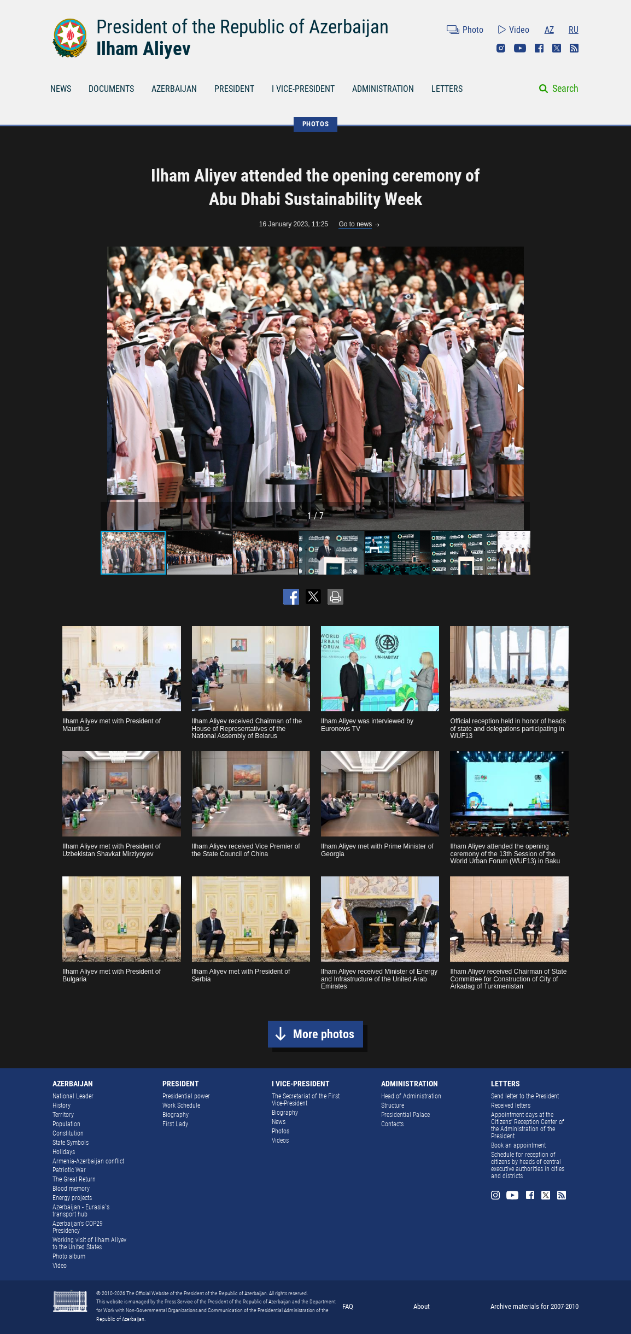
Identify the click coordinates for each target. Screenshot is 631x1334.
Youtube (520, 48)
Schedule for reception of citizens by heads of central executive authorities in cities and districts (527, 1165)
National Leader (73, 1096)
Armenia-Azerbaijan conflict (88, 1161)
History (61, 1105)
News (278, 1122)
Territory (63, 1115)
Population (66, 1124)
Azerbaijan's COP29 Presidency (77, 1227)
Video (519, 30)
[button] (520, 388)
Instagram (500, 48)
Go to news (355, 224)
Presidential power (186, 1096)
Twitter (556, 48)
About (421, 1306)
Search (565, 88)
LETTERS (447, 89)
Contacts (392, 1124)
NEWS (60, 89)
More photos (323, 1034)
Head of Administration (411, 1096)
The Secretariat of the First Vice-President (306, 1099)
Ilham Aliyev (143, 48)
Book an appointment (518, 1145)
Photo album (68, 1256)
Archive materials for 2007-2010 (534, 1306)
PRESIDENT (234, 89)
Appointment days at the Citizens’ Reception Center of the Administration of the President (527, 1125)
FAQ (347, 1306)
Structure (392, 1105)
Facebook (539, 48)
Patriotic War (69, 1170)
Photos (280, 1131)
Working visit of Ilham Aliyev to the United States (89, 1243)
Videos (280, 1140)
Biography (175, 1115)
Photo (473, 30)
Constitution (68, 1133)
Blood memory (71, 1188)
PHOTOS (315, 124)
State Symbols (70, 1142)
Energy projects (72, 1198)
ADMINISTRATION (383, 89)
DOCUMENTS (111, 89)
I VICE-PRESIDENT (303, 89)
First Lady (175, 1124)
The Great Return (74, 1179)
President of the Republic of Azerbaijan (242, 26)
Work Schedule (181, 1105)
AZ (549, 30)
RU (574, 30)
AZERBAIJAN (174, 89)
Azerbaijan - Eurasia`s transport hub (80, 1210)
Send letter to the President (525, 1096)
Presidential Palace (405, 1115)
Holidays (63, 1152)
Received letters (510, 1105)
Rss (574, 48)
